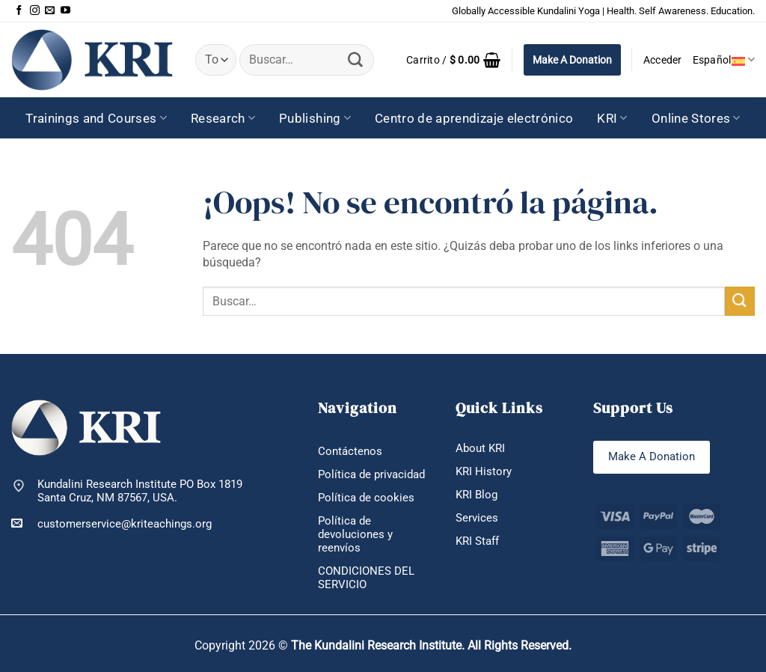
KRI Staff (477, 541)
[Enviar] (356, 60)
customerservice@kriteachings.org (111, 523)
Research (223, 118)
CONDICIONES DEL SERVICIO (366, 577)
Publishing (315, 118)
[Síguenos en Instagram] (35, 10)
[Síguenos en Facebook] (19, 10)
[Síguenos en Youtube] (65, 10)
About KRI (480, 448)
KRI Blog (476, 494)
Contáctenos (350, 451)
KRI (612, 118)
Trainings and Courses (96, 118)
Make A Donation (572, 60)
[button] (453, 59)
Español (724, 59)
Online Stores (696, 118)
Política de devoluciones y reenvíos (355, 534)
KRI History (484, 471)
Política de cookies (366, 497)
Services (477, 518)
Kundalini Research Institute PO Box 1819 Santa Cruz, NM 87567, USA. (139, 491)
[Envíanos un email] (50, 10)
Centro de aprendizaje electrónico (474, 118)
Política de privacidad (371, 474)
